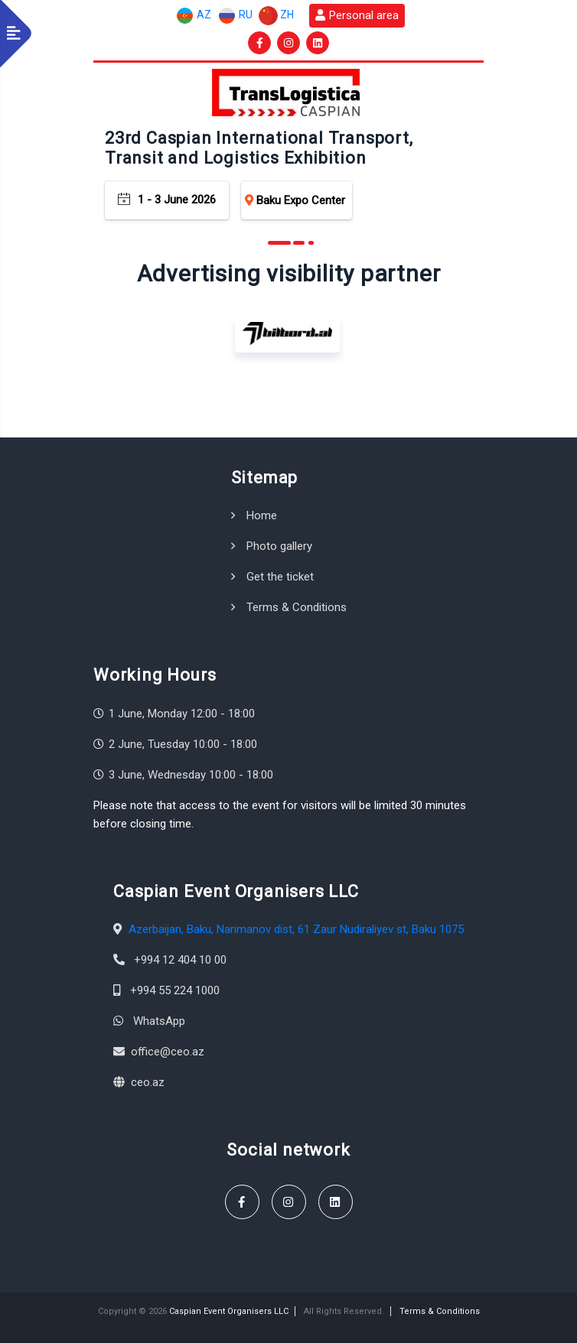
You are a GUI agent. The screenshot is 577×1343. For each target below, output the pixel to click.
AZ (193, 15)
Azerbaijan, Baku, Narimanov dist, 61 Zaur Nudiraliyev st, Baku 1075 (296, 929)
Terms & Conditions (296, 607)
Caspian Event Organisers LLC (228, 1311)
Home (261, 515)
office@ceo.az (167, 1051)
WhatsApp (159, 1021)
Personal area (356, 15)
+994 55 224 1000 (175, 990)
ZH (276, 15)
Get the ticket (280, 577)
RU (235, 15)
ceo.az (148, 1082)
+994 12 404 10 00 (180, 960)
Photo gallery (279, 546)
